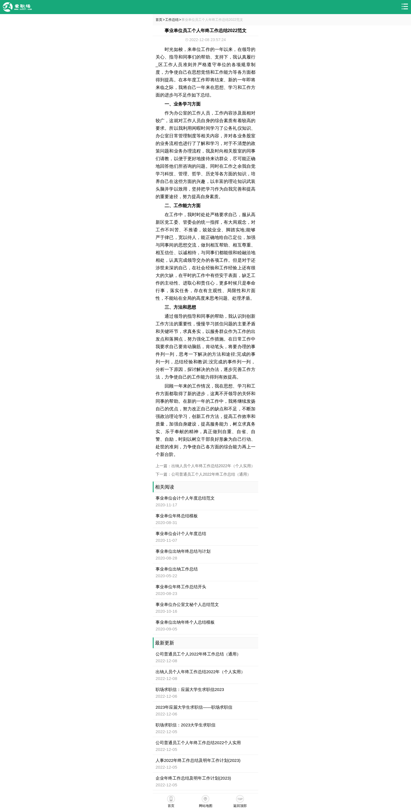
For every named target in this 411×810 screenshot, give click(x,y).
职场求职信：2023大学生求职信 (185, 724)
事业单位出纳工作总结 (177, 569)
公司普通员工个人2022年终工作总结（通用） (198, 654)
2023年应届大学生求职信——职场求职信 (194, 707)
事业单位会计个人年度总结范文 (185, 498)
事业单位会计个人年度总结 (181, 533)
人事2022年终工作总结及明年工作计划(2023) (198, 760)
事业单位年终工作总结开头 (181, 586)
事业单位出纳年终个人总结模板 (185, 622)
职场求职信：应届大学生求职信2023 (190, 689)
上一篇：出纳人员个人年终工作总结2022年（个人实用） (205, 466)
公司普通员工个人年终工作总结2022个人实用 (198, 742)
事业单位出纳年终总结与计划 (183, 551)
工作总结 (172, 20)
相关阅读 (164, 487)
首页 (159, 20)
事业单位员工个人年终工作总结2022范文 (212, 20)
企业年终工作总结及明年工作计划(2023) (193, 778)
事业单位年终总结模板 (177, 515)
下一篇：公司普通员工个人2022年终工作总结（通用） (203, 474)
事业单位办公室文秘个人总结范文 (187, 604)
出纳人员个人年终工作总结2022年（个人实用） (200, 671)
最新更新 (164, 643)
